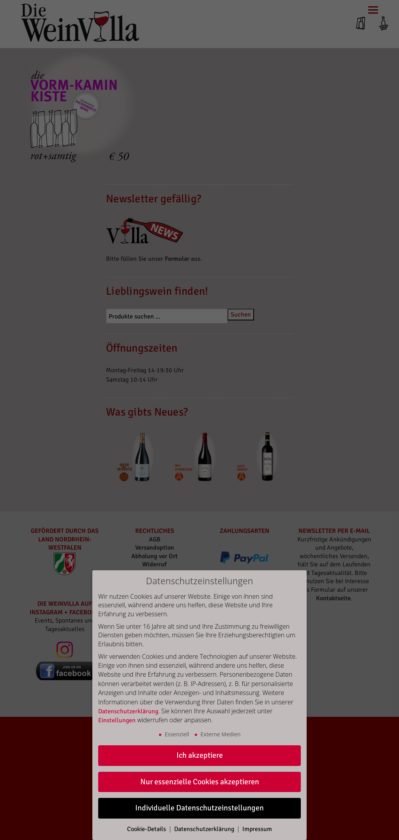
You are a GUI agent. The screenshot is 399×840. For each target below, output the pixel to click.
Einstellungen (117, 720)
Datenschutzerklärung (128, 711)
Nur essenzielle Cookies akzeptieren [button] (199, 782)
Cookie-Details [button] (147, 829)
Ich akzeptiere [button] (200, 755)
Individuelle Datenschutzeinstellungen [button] (199, 808)
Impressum (257, 829)
